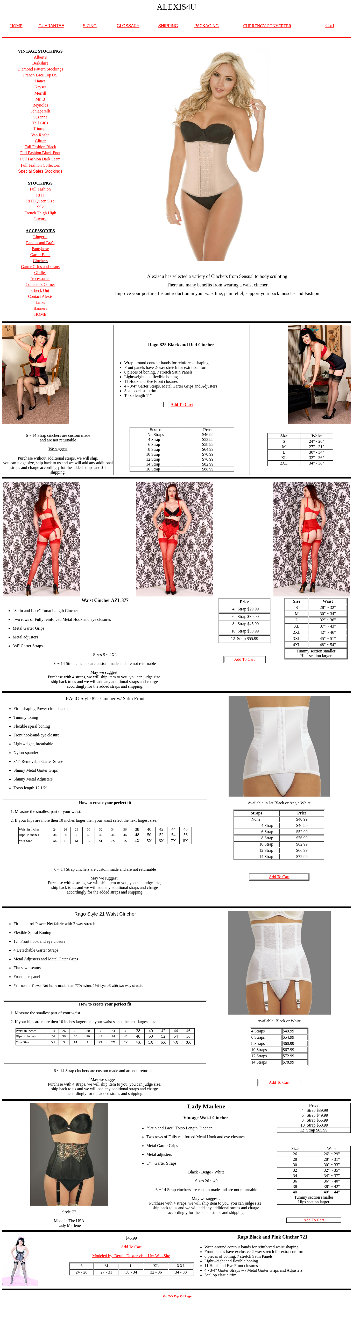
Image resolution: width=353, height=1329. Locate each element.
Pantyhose (40, 249)
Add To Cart (182, 404)
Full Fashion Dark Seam (40, 159)
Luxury (40, 219)
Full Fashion (40, 189)
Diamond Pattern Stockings (40, 69)
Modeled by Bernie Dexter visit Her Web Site (131, 1256)
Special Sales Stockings (40, 171)
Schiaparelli (40, 111)
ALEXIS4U (176, 6)
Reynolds (40, 105)
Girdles (40, 272)
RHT (40, 195)
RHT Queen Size (40, 201)
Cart (329, 25)
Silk (40, 207)
